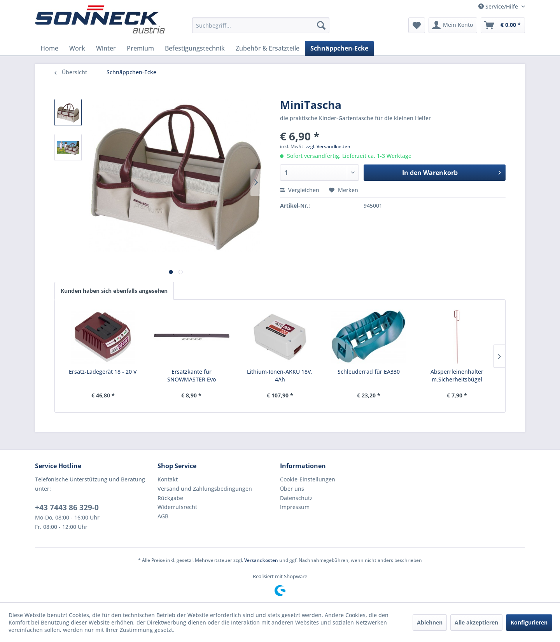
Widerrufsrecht (177, 507)
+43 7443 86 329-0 (67, 507)
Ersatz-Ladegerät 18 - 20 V (103, 371)
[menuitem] (260, 25)
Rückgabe (170, 498)
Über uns (292, 488)
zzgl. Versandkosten (328, 146)
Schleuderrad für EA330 (369, 371)
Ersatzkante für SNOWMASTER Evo (191, 375)
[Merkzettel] (416, 25)
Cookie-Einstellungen (307, 479)
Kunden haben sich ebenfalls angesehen (114, 290)
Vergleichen (299, 190)
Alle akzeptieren (476, 622)
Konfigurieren (529, 622)
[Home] (49, 48)
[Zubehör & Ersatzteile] (267, 48)
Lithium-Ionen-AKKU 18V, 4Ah (280, 375)
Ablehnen (430, 622)
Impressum (295, 507)
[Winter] (106, 48)
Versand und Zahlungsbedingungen (205, 488)
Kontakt (168, 479)
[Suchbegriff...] (260, 25)
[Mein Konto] (453, 25)
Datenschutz (296, 498)
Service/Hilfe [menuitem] (499, 6)
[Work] (77, 48)
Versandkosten (261, 560)
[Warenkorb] (503, 25)
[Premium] (140, 48)
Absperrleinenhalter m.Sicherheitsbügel (456, 375)
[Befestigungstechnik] (194, 48)
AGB (163, 516)
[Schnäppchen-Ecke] (339, 48)
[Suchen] (321, 25)
